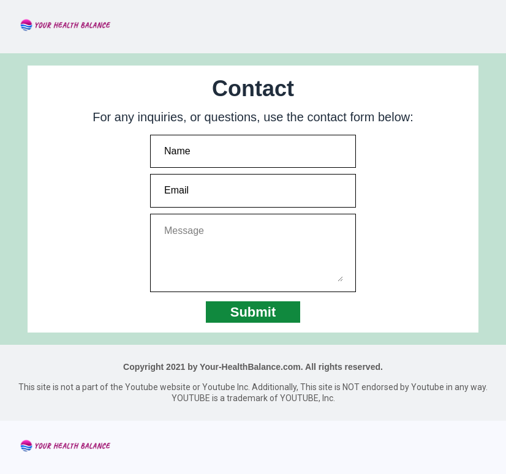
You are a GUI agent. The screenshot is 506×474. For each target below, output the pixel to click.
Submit (253, 312)
